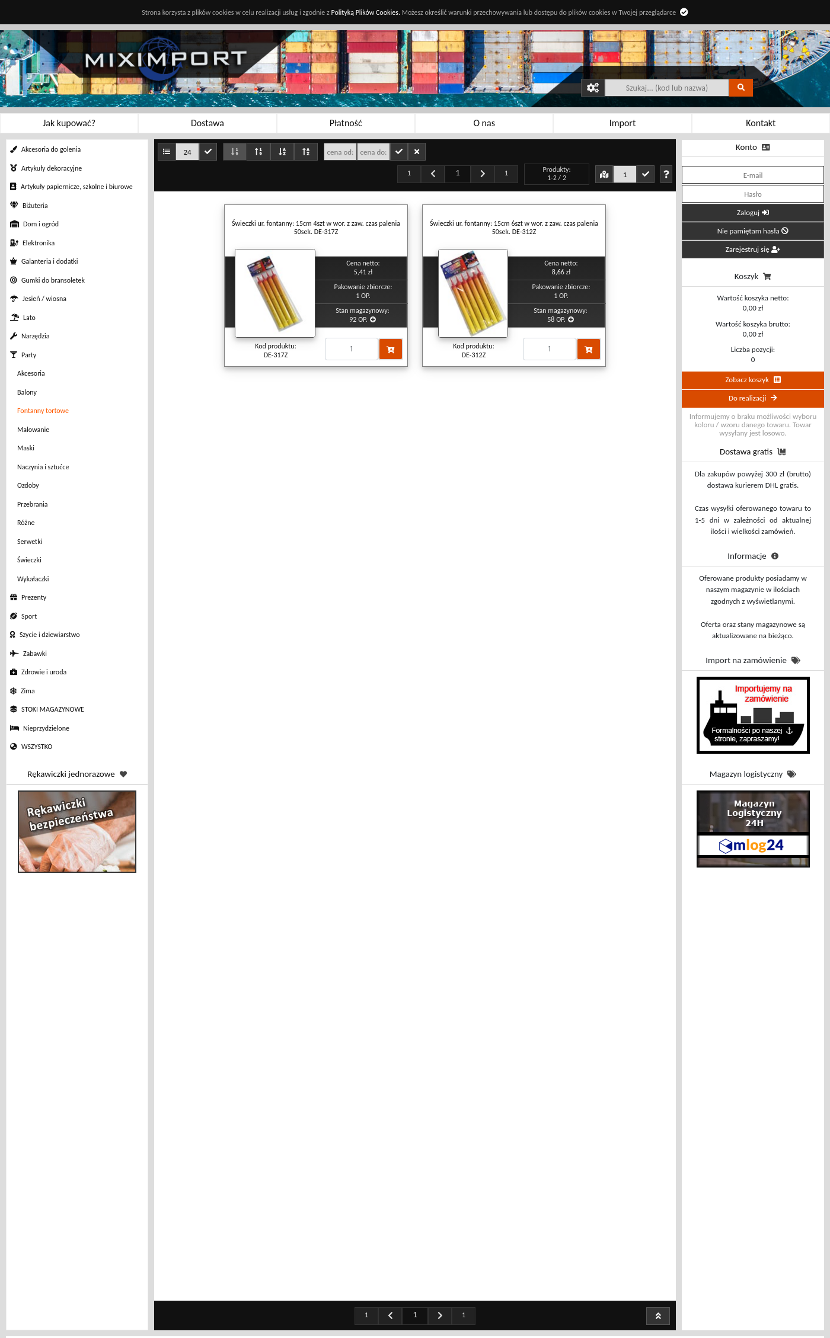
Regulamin (178, 1319)
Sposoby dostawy (296, 1333)
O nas (533, 1319)
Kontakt (534, 1304)
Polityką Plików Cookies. (365, 12)
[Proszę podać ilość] (351, 349)
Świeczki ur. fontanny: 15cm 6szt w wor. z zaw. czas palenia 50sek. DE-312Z (514, 227)
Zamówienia (414, 1304)
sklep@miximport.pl (660, 1330)
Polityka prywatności (178, 1333)
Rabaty (296, 1304)
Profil (415, 1319)
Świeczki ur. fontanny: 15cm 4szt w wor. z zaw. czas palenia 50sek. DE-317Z (316, 227)
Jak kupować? (178, 1304)
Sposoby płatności (296, 1319)
